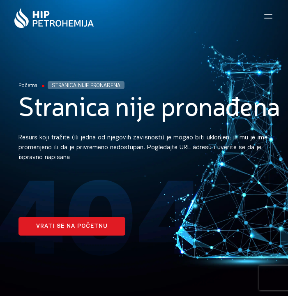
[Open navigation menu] (268, 16)
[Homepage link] (54, 18)
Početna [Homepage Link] (27, 85)
